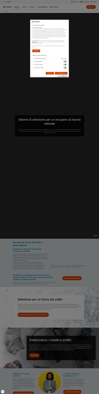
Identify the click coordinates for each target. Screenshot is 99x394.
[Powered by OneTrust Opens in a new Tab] (63, 76)
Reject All (50, 73)
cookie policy (34, 41)
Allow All (36, 51)
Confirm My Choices (61, 73)
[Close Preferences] (2, 391)
